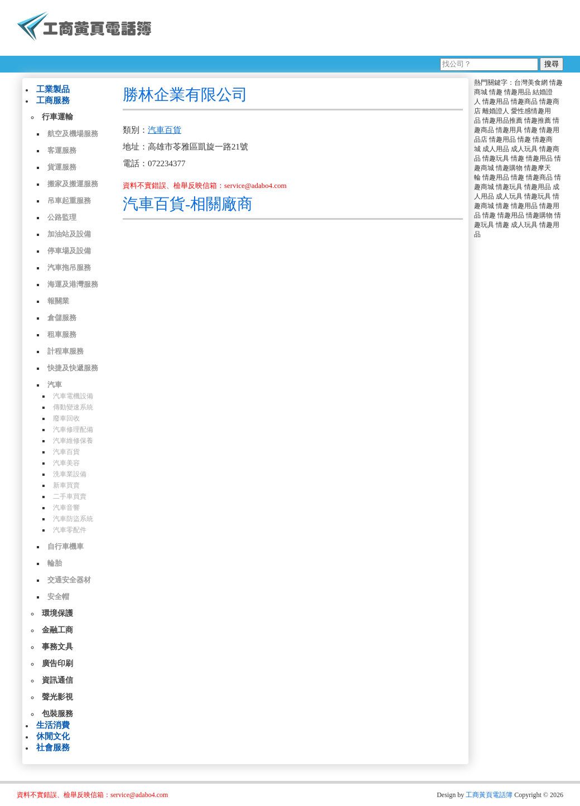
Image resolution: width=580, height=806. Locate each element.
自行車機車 (65, 546)
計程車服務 (65, 351)
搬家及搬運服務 (72, 184)
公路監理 (61, 217)
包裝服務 (57, 714)
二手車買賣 (69, 496)
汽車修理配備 (73, 429)
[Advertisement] (362, 28)
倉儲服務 (61, 317)
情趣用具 (509, 130)
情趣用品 (517, 92)
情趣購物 (509, 168)
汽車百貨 (66, 452)
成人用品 (495, 149)
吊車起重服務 (69, 200)
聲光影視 (57, 697)
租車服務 (61, 334)
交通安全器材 (69, 580)
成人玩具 (524, 149)
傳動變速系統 (73, 407)
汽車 (54, 384)
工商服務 (53, 100)
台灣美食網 (531, 82)
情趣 (495, 92)
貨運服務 (61, 167)
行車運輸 (57, 117)
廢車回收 (66, 418)
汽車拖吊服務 (69, 267)
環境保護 (57, 613)
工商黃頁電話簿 (489, 795)
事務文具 (57, 647)
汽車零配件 (69, 530)
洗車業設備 (69, 474)
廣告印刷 (57, 663)
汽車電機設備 (73, 396)
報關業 (58, 301)
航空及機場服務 (72, 133)
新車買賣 (66, 485)
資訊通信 (57, 680)
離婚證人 (495, 111)
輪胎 (54, 563)
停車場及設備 (69, 251)
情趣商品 (524, 101)
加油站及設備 (69, 234)
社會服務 (53, 747)
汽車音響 (66, 507)
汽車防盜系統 (73, 519)
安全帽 (58, 596)
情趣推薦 (537, 120)
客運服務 (61, 150)
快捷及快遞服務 (72, 368)
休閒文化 (53, 736)
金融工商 (57, 630)
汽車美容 (66, 463)
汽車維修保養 (73, 441)
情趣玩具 (495, 158)
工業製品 (53, 89)
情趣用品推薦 (502, 120)
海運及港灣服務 (72, 284)
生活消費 (53, 725)
